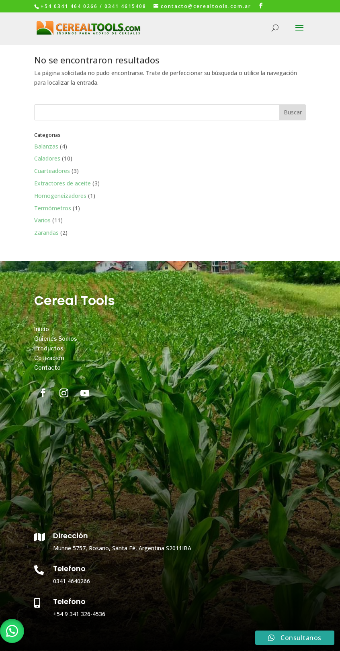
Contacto (47, 367)
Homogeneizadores (60, 195)
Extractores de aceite (62, 183)
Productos (48, 348)
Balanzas (46, 146)
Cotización (49, 357)
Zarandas (46, 232)
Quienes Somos (55, 338)
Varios (42, 220)
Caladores (47, 158)
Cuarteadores (52, 171)
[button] (12, 631)
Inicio (41, 329)
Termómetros (52, 208)
